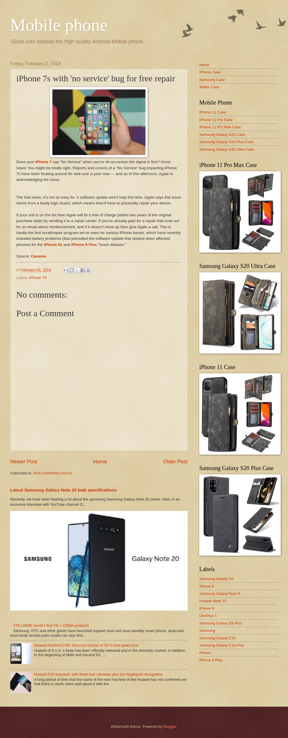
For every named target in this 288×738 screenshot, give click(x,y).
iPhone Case (210, 72)
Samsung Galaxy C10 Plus (221, 645)
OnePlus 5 (208, 615)
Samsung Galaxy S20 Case (222, 134)
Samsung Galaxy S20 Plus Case (226, 142)
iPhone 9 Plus (210, 660)
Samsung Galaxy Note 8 (219, 593)
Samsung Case (212, 80)
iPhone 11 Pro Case (216, 120)
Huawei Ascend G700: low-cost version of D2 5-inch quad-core (86, 645)
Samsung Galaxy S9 (216, 579)
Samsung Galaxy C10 (217, 638)
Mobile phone (59, 25)
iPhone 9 (206, 608)
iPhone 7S (38, 278)
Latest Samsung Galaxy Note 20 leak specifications (63, 489)
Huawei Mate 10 (212, 601)
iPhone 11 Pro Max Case (220, 127)
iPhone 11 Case (212, 112)
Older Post (175, 462)
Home (100, 462)
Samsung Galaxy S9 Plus (220, 623)
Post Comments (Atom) (52, 473)
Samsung (207, 630)
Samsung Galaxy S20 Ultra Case (226, 149)
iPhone (205, 653)
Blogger (169, 726)
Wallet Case (209, 87)
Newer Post (23, 462)
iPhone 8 (206, 586)
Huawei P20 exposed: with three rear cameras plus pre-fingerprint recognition (98, 674)
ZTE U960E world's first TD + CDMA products (51, 625)
